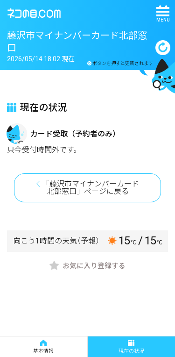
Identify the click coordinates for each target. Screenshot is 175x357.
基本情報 (43, 347)
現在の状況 (131, 347)
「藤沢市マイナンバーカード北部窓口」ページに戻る (90, 187)
